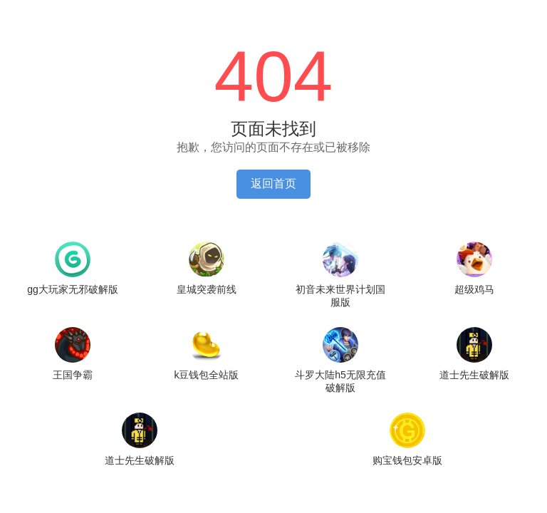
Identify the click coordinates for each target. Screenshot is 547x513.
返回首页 (273, 183)
